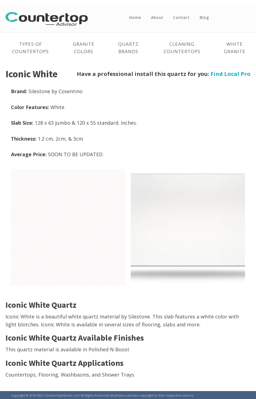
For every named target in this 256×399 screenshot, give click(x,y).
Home (135, 17)
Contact (181, 17)
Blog (204, 17)
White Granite (235, 48)
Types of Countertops (30, 48)
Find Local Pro (231, 74)
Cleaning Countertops (182, 48)
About (157, 17)
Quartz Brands (128, 48)
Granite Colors (84, 48)
